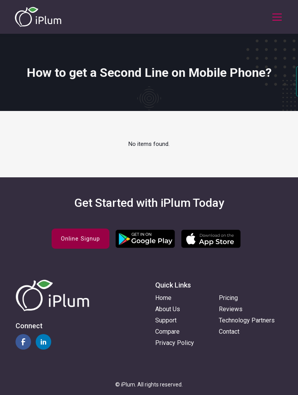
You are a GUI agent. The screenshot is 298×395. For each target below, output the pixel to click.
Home (163, 297)
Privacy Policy (174, 342)
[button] (275, 17)
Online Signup (80, 238)
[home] (38, 17)
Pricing (228, 297)
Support (166, 320)
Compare (167, 331)
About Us (167, 309)
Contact (229, 331)
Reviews (231, 309)
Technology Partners (247, 320)
